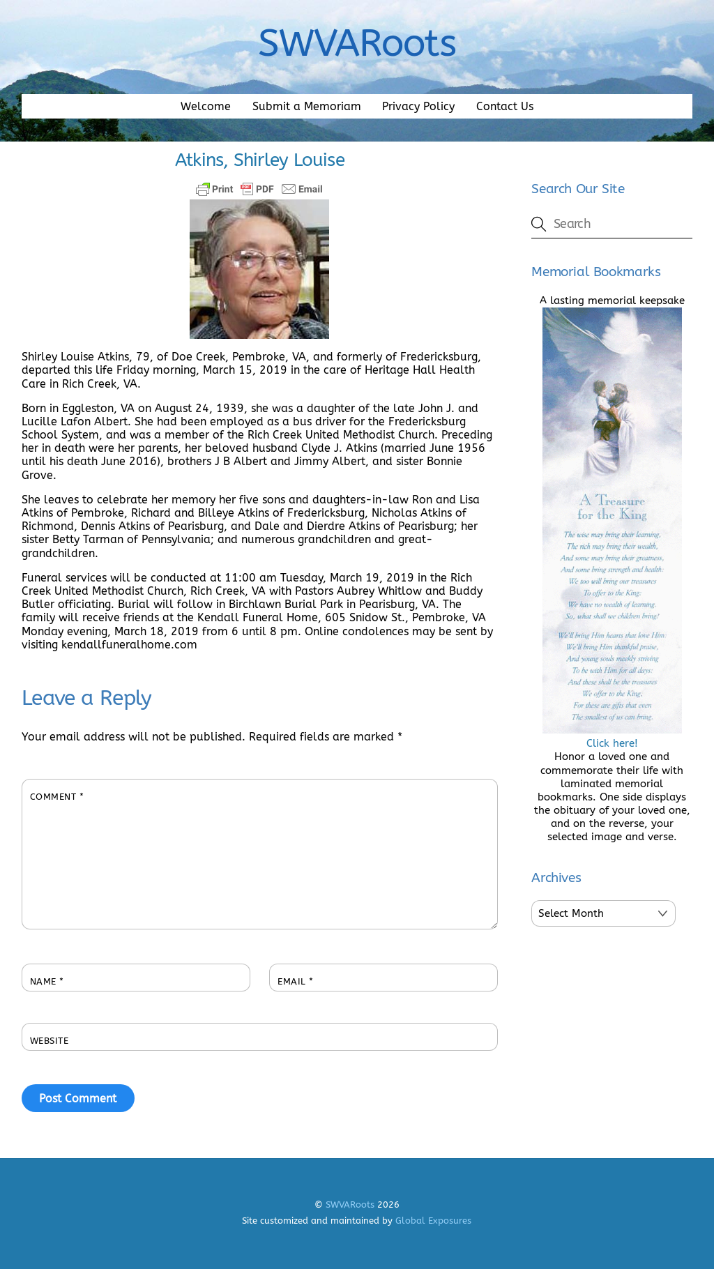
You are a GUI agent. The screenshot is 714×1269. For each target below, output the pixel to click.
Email (296, 981)
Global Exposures (433, 1220)
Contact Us (504, 106)
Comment (57, 796)
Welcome (206, 106)
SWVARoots (350, 1204)
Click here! (612, 737)
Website (49, 1040)
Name (47, 981)
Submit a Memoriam (306, 106)
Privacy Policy (418, 106)
